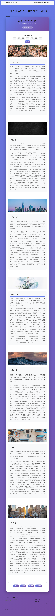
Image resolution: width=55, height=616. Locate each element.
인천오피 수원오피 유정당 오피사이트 (42, 2)
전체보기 (27, 41)
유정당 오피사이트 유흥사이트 (11, 2)
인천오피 (16, 586)
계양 (27, 38)
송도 (18, 38)
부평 (23, 38)
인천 (14, 38)
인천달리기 (39, 586)
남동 (32, 38)
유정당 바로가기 (27, 27)
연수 (37, 38)
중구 (41, 38)
